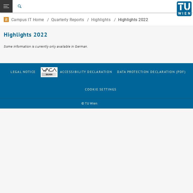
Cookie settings (101, 89)
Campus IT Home (24, 19)
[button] (6, 6)
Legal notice (23, 72)
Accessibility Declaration (76, 72)
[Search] (20, 6)
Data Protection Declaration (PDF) (151, 72)
